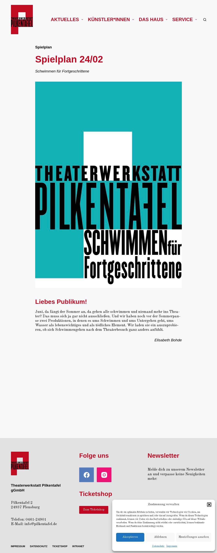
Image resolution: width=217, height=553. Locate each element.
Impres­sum (171, 546)
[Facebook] (86, 474)
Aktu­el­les (68, 19)
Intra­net (78, 546)
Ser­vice (185, 19)
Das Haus (154, 19)
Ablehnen (160, 537)
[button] (209, 505)
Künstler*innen (111, 19)
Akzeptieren (130, 537)
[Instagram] (104, 474)
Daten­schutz (158, 546)
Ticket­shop (59, 546)
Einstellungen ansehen (193, 537)
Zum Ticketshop (93, 509)
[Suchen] (204, 19)
